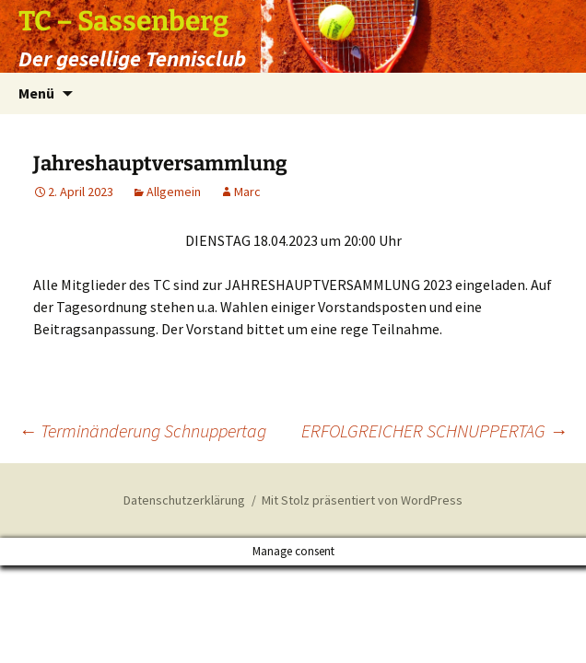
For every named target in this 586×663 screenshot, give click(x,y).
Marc (247, 191)
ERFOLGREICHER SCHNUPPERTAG (434, 430)
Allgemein (173, 191)
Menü (36, 93)
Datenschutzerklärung (184, 500)
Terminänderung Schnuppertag (142, 430)
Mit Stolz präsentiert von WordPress (362, 500)
